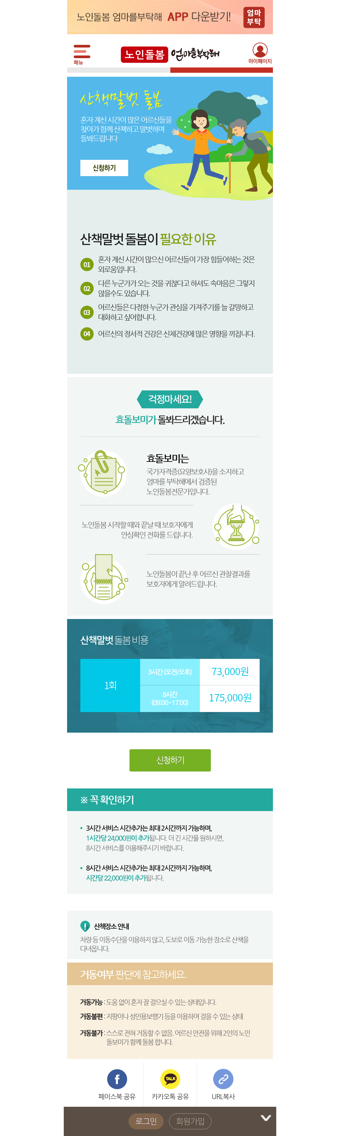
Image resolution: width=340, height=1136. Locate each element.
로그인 (146, 1121)
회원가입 (190, 1121)
